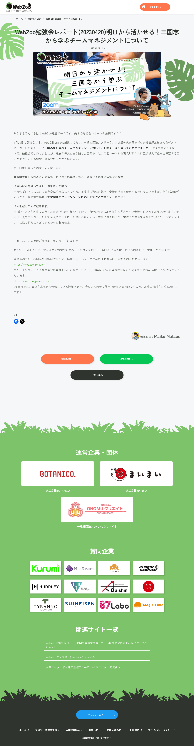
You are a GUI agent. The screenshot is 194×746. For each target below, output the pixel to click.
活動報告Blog (34, 18)
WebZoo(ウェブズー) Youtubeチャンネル (70, 657)
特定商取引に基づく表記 (95, 737)
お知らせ (93, 729)
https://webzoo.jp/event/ (30, 264)
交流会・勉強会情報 (46, 729)
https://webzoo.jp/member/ (32, 281)
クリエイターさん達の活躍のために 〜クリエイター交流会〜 (83, 667)
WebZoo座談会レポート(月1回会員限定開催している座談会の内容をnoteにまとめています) (96, 644)
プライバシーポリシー (160, 729)
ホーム (19, 18)
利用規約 (134, 729)
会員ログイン (156, 6)
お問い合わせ (114, 729)
